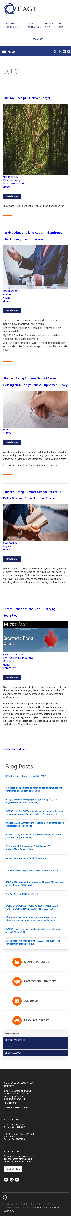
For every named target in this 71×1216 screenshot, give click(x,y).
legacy (7, 546)
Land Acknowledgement (18, 1107)
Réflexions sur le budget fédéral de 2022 (25, 776)
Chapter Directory (37, 961)
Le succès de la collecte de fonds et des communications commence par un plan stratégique (33, 789)
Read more (13, 197)
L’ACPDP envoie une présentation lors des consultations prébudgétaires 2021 (32, 931)
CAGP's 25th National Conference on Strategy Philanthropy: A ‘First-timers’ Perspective (34, 883)
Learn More (10, 1103)
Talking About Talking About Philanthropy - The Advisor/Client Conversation (28, 847)
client (6, 297)
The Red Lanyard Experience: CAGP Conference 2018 (31, 870)
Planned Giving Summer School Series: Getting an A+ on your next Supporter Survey (33, 836)
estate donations (13, 654)
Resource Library (36, 1020)
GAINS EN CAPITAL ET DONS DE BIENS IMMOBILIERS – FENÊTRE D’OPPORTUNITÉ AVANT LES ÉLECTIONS (32, 907)
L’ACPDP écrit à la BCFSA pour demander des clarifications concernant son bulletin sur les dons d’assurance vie (34, 813)
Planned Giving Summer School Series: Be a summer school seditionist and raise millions (34, 824)
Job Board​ (31, 1000)
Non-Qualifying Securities (18, 657)
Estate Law (9, 668)
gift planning (10, 176)
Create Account (14, 1052)
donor (6, 187)
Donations (9, 661)
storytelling (10, 542)
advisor (7, 294)
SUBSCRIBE (13, 1168)
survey (7, 433)
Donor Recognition (14, 183)
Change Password (15, 1039)
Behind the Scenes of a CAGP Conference (25, 858)
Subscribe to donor (14, 749)
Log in (8, 1046)
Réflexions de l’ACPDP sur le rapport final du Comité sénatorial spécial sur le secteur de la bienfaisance (30, 919)
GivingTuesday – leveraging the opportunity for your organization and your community (31, 801)
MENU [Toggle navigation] (8, 51)
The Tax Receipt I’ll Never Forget (21, 894)
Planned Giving (12, 180)
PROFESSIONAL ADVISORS (40, 981)
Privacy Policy (22, 1207)
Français (38, 39)
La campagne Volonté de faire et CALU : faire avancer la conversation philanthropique (32, 942)
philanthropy (11, 290)
